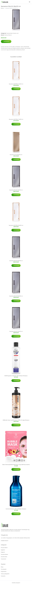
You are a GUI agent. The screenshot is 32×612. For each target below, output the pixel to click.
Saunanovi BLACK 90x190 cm (16, 190)
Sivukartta (3, 576)
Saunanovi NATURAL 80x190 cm (16, 225)
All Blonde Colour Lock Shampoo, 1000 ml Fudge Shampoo (16, 420)
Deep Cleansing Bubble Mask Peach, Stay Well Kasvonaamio (16, 464)
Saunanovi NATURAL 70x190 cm (16, 119)
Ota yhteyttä (3, 569)
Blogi (2, 567)
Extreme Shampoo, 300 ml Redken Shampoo (16, 509)
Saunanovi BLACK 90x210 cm (16, 331)
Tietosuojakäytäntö (5, 573)
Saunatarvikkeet (4, 554)
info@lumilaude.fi (4, 540)
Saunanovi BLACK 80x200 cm (16, 296)
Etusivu (2, 8)
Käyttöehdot (3, 571)
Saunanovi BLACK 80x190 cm (16, 260)
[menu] (29, 2)
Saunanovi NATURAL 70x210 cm (16, 84)
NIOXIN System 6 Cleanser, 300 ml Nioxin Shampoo (16, 375)
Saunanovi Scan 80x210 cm (16, 154)
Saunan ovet (15, 33)
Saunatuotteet (9, 33)
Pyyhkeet (3, 549)
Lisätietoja (6, 41)
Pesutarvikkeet (4, 547)
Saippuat (3, 552)
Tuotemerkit (3, 559)
